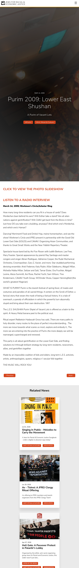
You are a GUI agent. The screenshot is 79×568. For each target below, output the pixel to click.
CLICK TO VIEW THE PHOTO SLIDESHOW (33, 189)
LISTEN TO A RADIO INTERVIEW (26, 200)
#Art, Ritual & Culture (45, 122)
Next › (71, 375)
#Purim (28, 122)
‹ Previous (10, 375)
